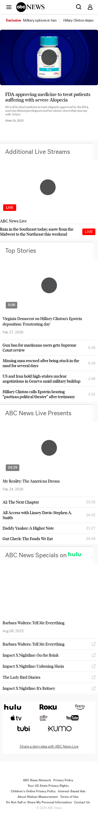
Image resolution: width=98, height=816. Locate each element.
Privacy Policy (63, 780)
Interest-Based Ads (71, 791)
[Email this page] (35, 124)
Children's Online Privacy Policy (33, 791)
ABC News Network (37, 780)
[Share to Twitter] (20, 124)
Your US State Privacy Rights (48, 786)
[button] (9, 7)
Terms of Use (69, 797)
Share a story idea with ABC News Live (49, 746)
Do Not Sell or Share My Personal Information (39, 802)
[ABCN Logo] (30, 7)
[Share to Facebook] (6, 124)
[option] (34, 21)
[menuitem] (39, 20)
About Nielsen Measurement (38, 797)
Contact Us (82, 802)
